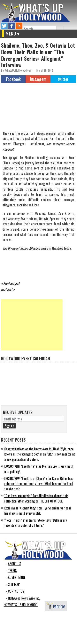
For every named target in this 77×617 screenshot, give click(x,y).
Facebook (13, 79)
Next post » (8, 289)
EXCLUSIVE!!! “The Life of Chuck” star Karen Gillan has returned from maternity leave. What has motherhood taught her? (38, 483)
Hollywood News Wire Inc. (24, 598)
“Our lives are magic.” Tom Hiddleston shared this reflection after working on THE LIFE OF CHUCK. (36, 498)
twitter (4, 26)
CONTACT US (16, 591)
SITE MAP (14, 584)
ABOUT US (14, 563)
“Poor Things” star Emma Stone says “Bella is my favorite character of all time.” (35, 523)
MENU (11, 34)
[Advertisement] (32, 324)
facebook (11, 26)
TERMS (12, 570)
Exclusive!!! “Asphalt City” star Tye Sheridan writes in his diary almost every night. (37, 511)
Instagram (38, 79)
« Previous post (10, 283)
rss (19, 26)
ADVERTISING (16, 577)
